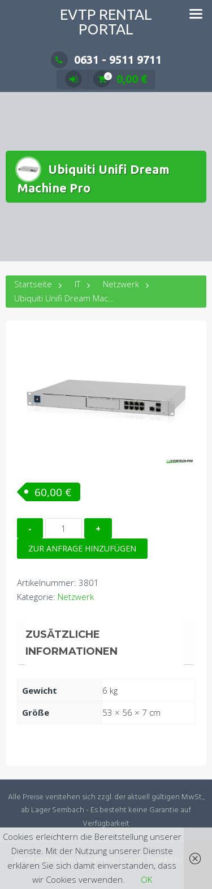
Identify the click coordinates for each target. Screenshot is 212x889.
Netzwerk (121, 284)
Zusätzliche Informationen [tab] (71, 643)
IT (77, 284)
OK (146, 879)
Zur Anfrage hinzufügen (82, 548)
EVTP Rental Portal (106, 21)
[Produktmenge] (63, 528)
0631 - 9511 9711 (106, 59)
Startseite (33, 284)
